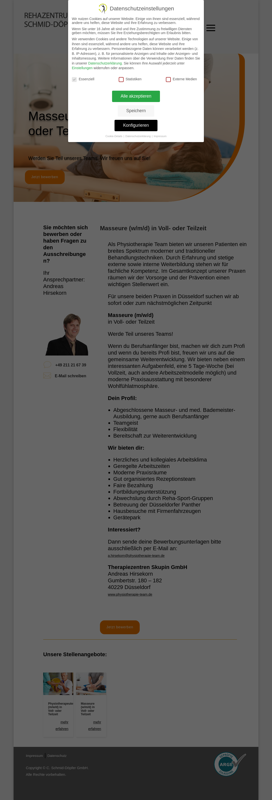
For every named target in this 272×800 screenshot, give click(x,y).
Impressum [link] (160, 136)
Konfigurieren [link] (136, 125)
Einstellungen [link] (82, 68)
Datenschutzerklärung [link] (105, 63)
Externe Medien (181, 79)
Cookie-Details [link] (114, 136)
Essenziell (83, 79)
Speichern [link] (136, 110)
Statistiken (130, 79)
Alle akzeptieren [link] (136, 96)
